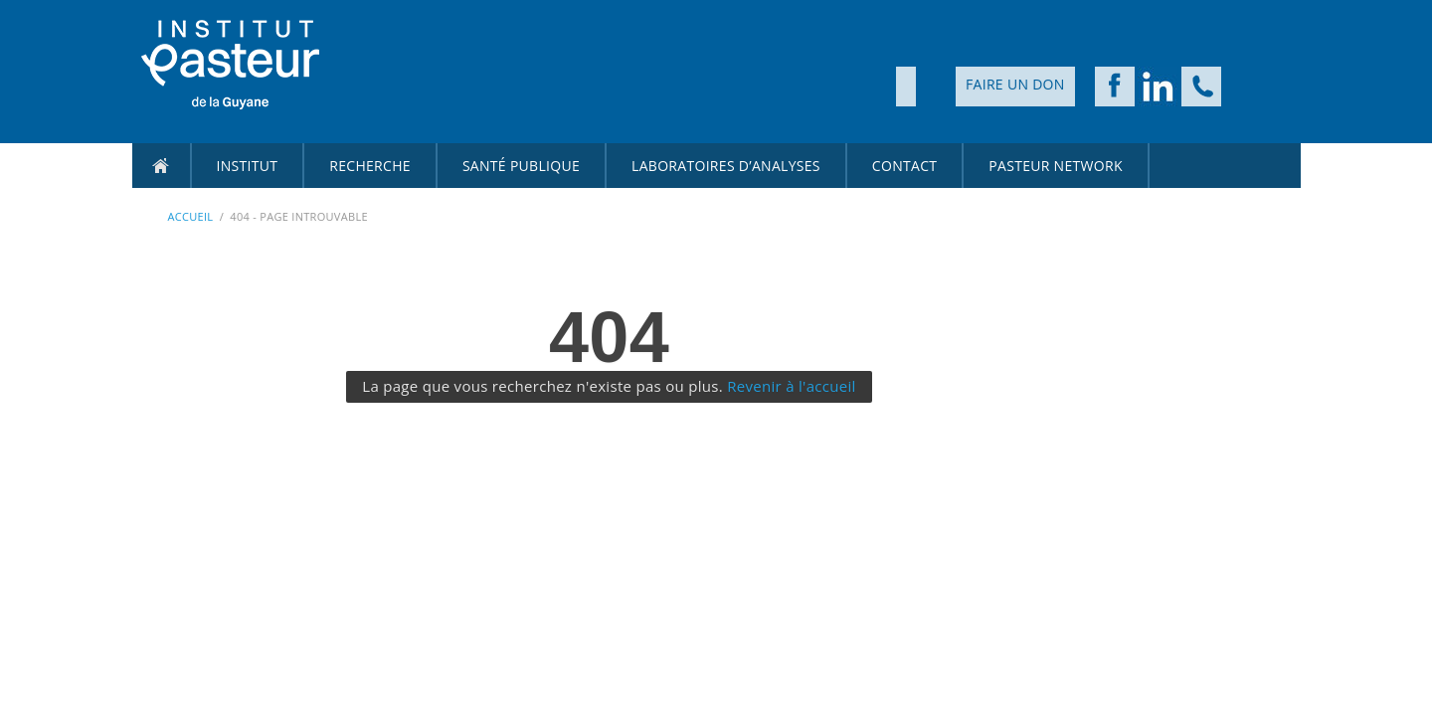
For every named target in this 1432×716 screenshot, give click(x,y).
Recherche (370, 165)
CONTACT (904, 165)
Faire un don (1015, 84)
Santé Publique (521, 165)
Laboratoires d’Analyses (725, 165)
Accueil (161, 165)
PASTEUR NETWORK (1055, 165)
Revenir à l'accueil (791, 386)
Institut (247, 165)
